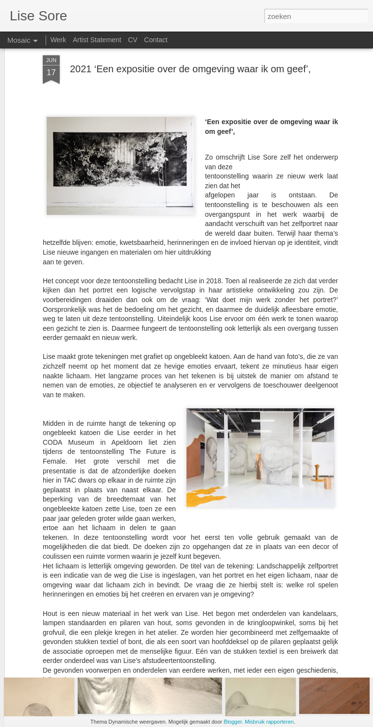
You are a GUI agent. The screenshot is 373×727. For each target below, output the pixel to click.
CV (132, 40)
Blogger (233, 722)
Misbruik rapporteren (269, 722)
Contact (156, 40)
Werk (58, 40)
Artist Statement (97, 40)
